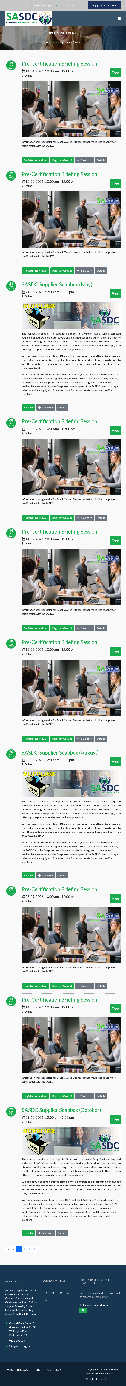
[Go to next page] (29, 1249)
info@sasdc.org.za (19, 1346)
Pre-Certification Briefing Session (59, 63)
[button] (119, 18)
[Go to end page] (35, 1249)
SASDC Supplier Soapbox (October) (61, 1110)
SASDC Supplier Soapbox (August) (60, 752)
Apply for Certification (104, 5)
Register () (35, 160)
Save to (83, 160)
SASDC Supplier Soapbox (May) (57, 284)
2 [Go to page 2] (24, 1249)
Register (28, 407)
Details (101, 160)
